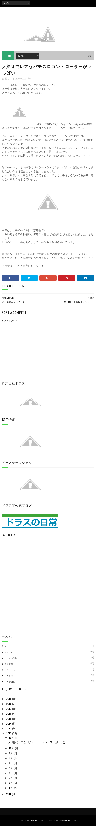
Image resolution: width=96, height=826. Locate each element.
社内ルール (10, 670)
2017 (9, 709)
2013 (9, 728)
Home (8, 56)
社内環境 (9, 676)
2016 (9, 714)
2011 (9, 794)
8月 (11, 753)
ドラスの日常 (11, 658)
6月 (11, 763)
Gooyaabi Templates (67, 820)
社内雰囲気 (10, 681)
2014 (9, 723)
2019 (9, 699)
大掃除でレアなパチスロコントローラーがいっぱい (38, 742)
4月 (11, 773)
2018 (9, 704)
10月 (12, 748)
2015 (9, 719)
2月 (11, 783)
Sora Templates (36, 820)
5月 (11, 768)
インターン (10, 646)
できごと (9, 652)
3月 (11, 778)
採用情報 (9, 664)
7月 (11, 758)
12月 (12, 738)
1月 (11, 788)
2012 (9, 733)
